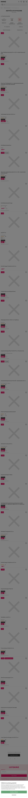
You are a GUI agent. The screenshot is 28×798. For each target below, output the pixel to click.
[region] (14, 789)
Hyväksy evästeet (14, 792)
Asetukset (14, 795)
